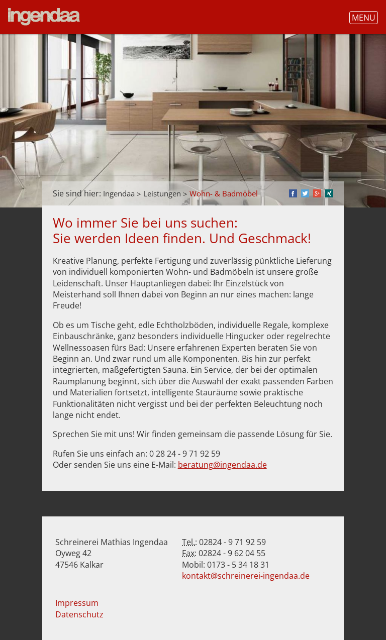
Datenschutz (79, 614)
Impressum (77, 602)
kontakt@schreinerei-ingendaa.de (246, 575)
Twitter (305, 193)
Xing (329, 193)
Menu (363, 17)
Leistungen (162, 193)
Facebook (293, 193)
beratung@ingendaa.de (222, 464)
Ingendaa (119, 193)
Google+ (317, 193)
